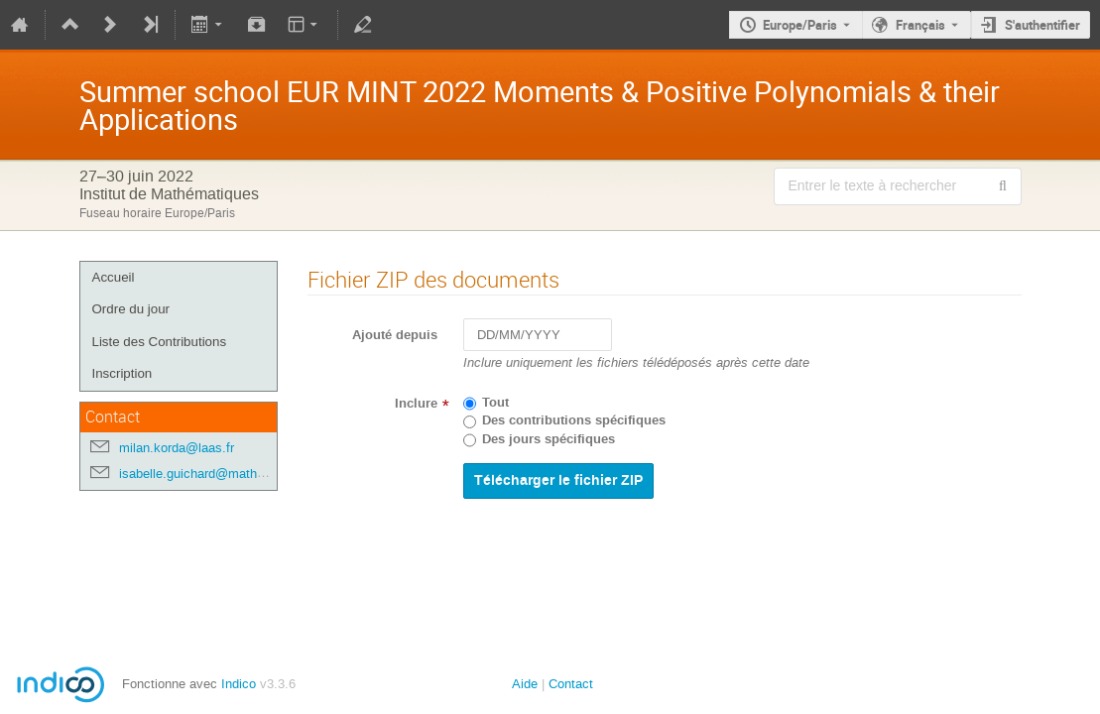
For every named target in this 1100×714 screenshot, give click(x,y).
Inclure (416, 404)
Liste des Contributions (159, 341)
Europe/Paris (800, 25)
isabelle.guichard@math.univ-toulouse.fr (234, 473)
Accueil (113, 277)
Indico (238, 683)
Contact (571, 683)
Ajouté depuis (394, 335)
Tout (495, 403)
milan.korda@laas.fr (176, 447)
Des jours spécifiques (548, 439)
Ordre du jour (131, 308)
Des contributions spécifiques (574, 420)
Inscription (122, 373)
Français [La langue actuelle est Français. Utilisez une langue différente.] (920, 25)
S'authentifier (1042, 25)
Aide (525, 683)
